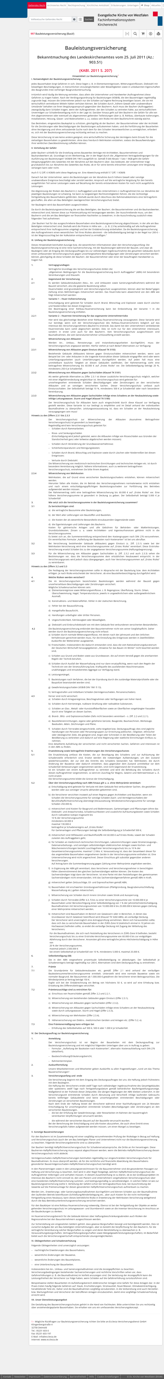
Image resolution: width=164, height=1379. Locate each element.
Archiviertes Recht (56, 5)
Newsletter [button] (20, 1376)
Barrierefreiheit (78, 1376)
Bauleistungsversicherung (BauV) (52, 33)
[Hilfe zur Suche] (74, 19)
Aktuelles (156, 5)
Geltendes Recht (36, 5)
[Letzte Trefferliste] (80, 19)
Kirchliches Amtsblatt (98, 5)
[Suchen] (89, 19)
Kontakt (7, 1376)
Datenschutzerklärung (55, 1376)
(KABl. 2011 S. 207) (95, 70)
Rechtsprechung (76, 5)
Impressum (34, 1376)
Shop (145, 5)
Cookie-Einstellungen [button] (108, 1376)
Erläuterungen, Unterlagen (125, 5)
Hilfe (91, 1376)
